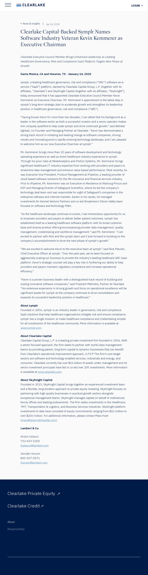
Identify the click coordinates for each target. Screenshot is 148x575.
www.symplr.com (31, 328)
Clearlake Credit (25, 507)
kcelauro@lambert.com (35, 445)
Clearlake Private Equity (34, 493)
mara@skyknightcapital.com (39, 420)
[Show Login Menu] (137, 5)
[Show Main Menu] (8, 5)
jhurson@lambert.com (34, 462)
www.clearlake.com (49, 372)
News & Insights (30, 23)
